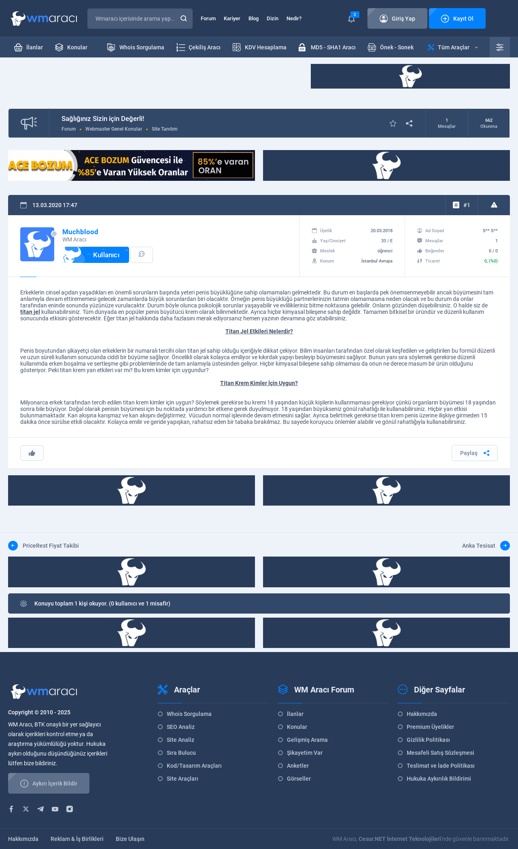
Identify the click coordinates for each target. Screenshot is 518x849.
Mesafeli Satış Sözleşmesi (440, 752)
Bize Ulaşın (130, 839)
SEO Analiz (181, 727)
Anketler (298, 765)
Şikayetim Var (305, 752)
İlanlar (295, 714)
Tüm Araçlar (453, 47)
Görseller (299, 778)
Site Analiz (180, 740)
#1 (466, 205)
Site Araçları (182, 778)
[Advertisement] (155, 82)
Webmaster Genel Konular (113, 129)
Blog (253, 18)
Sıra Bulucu (181, 752)
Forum (208, 18)
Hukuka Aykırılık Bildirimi (439, 778)
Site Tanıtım (164, 129)
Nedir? (294, 18)
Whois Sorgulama (189, 714)
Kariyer (232, 18)
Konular (297, 727)
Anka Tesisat (486, 545)
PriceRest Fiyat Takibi (43, 545)
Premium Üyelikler (430, 727)
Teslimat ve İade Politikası (441, 765)
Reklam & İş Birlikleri (77, 839)
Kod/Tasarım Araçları (194, 765)
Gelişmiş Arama (307, 740)
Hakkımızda (422, 714)
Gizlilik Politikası (428, 740)
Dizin (272, 18)
